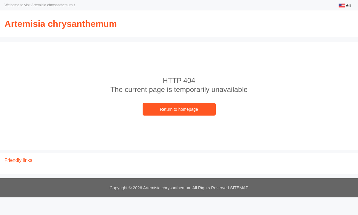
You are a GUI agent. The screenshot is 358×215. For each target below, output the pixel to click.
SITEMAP (239, 187)
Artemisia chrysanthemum (60, 24)
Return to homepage (179, 109)
